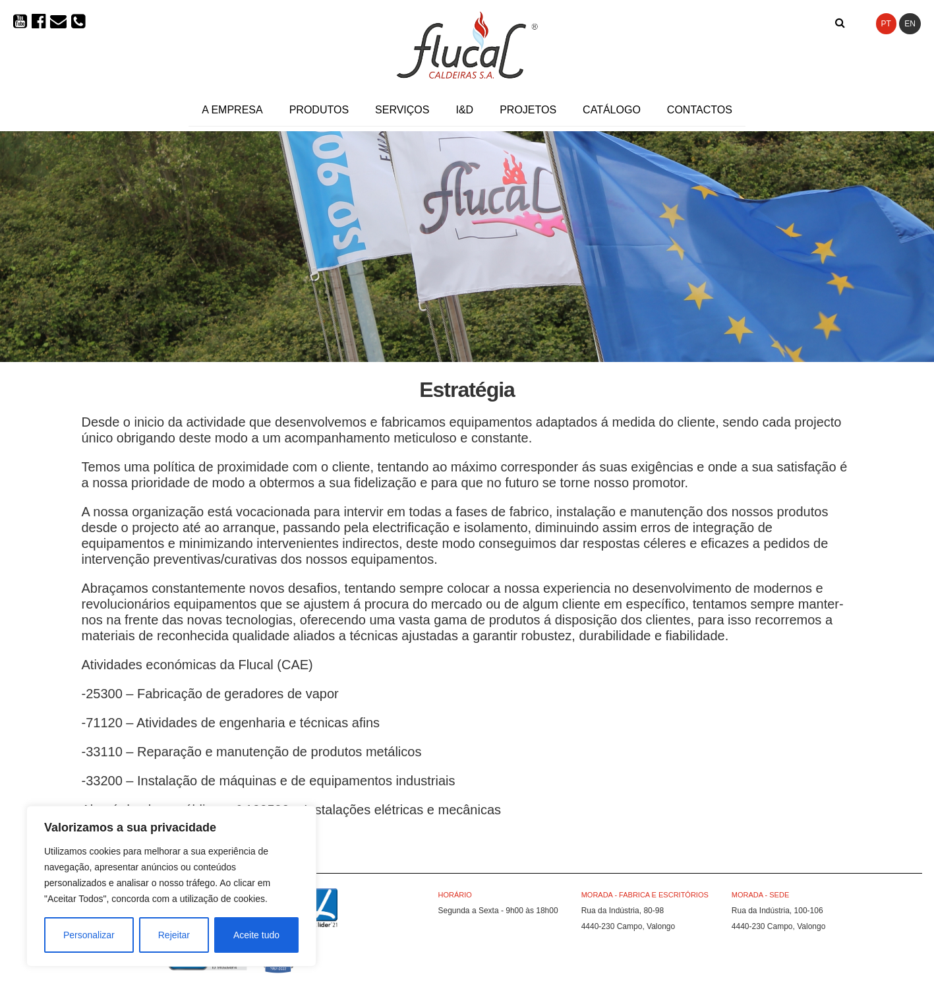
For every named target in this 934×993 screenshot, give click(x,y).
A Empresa (232, 109)
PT (886, 23)
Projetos (528, 109)
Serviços (402, 109)
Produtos (319, 109)
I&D (464, 109)
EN (910, 23)
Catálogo (612, 109)
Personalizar (89, 935)
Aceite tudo (256, 935)
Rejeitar (174, 935)
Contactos (699, 109)
